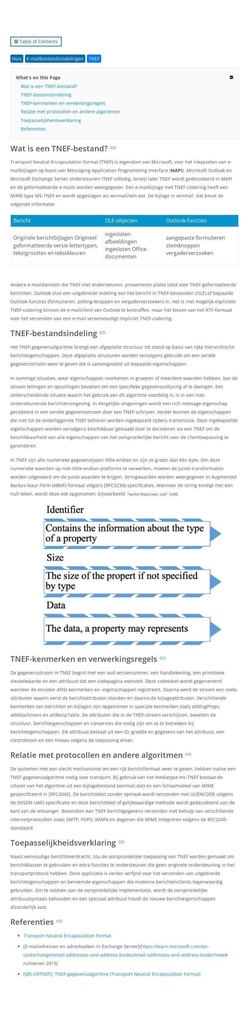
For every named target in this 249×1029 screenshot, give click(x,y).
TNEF (94, 59)
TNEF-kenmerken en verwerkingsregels (63, 103)
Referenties (33, 129)
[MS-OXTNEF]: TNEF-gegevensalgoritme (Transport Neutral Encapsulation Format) (111, 974)
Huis (17, 59)
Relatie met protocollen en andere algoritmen (70, 111)
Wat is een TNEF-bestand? (49, 86)
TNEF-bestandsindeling (46, 95)
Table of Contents (36, 41)
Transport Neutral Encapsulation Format (67, 936)
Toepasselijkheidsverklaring (51, 120)
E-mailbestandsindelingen (55, 59)
